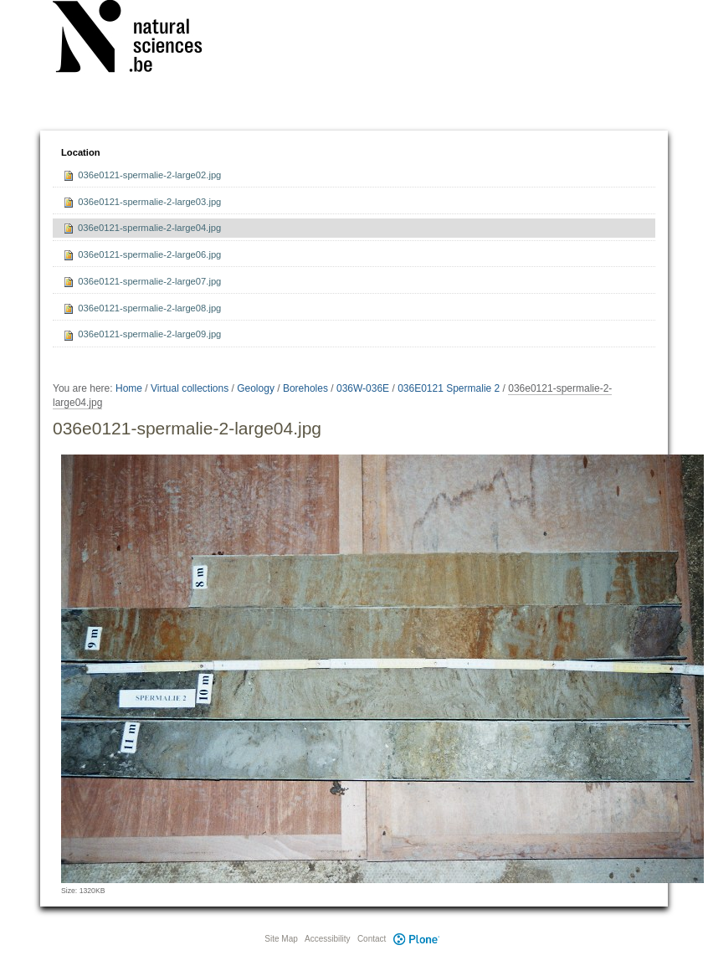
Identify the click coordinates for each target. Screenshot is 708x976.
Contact (371, 938)
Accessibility (327, 938)
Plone (416, 938)
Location (80, 152)
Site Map (280, 938)
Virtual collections (189, 388)
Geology (255, 388)
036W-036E (362, 388)
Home (128, 388)
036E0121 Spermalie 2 (449, 388)
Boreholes (305, 388)
